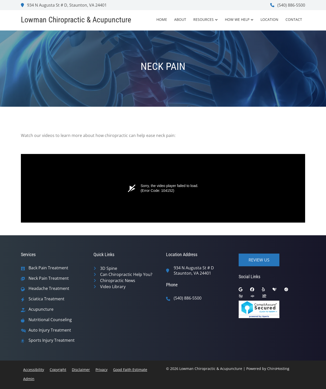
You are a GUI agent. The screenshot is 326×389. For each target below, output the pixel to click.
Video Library (113, 286)
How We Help (237, 19)
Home (161, 19)
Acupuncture (41, 309)
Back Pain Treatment (48, 268)
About (180, 19)
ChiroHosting (278, 368)
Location (269, 19)
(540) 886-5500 (287, 5)
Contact (294, 19)
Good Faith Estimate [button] (130, 369)
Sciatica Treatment (46, 299)
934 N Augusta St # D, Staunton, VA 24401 (64, 5)
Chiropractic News (117, 280)
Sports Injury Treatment (52, 340)
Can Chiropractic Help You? (126, 274)
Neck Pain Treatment (49, 278)
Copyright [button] (58, 369)
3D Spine (108, 268)
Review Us (259, 260)
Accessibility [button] (33, 369)
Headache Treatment (49, 288)
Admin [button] (28, 378)
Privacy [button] (101, 369)
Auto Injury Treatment (50, 330)
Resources (203, 19)
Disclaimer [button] (81, 369)
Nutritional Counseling (50, 319)
